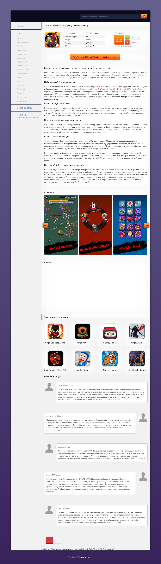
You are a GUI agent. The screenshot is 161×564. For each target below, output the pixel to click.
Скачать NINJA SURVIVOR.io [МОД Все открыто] (97, 57)
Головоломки (22, 73)
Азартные (21, 58)
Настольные (22, 50)
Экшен (20, 38)
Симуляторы (22, 85)
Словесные (21, 97)
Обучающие (22, 65)
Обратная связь (22, 107)
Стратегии (21, 89)
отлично (132, 37)
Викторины (21, 93)
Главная (19, 25)
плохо (131, 42)
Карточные (21, 54)
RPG (19, 81)
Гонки (19, 77)
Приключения (23, 42)
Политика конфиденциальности (25, 116)
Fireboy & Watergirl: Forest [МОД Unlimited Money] (112, 89)
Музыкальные (23, 69)
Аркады (20, 46)
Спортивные (22, 101)
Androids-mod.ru (86, 557)
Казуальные (22, 62)
